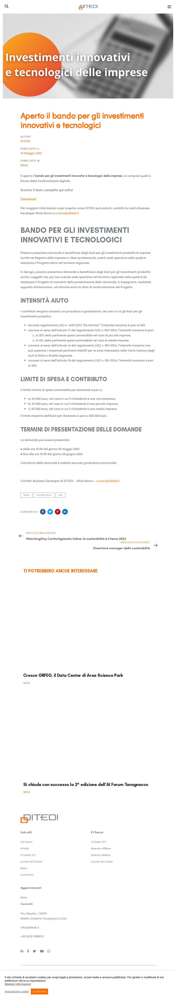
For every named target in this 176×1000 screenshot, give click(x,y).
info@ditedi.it (29, 927)
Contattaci (26, 874)
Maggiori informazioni (18, 984)
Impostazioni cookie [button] (17, 991)
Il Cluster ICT (28, 855)
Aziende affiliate (101, 848)
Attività (24, 848)
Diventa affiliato (100, 855)
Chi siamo (26, 842)
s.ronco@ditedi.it (67, 213)
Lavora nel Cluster (31, 861)
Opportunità (44, 495)
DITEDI (25, 141)
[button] (6, 6)
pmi (61, 495)
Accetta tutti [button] (39, 991)
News (24, 165)
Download (28, 198)
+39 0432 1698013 (32, 936)
